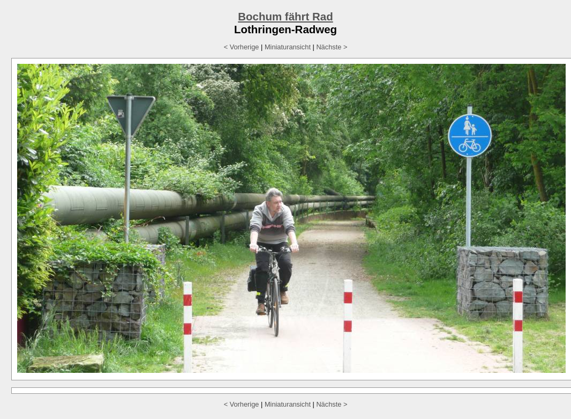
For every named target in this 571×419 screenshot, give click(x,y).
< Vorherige (241, 47)
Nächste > (331, 47)
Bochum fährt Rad (285, 16)
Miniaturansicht (288, 47)
